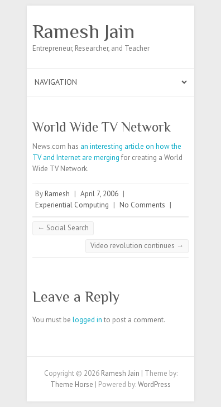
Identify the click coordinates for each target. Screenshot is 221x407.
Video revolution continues (137, 245)
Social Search (63, 227)
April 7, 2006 (99, 193)
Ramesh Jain (83, 31)
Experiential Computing (72, 205)
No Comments (142, 205)
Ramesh (57, 193)
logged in (87, 319)
